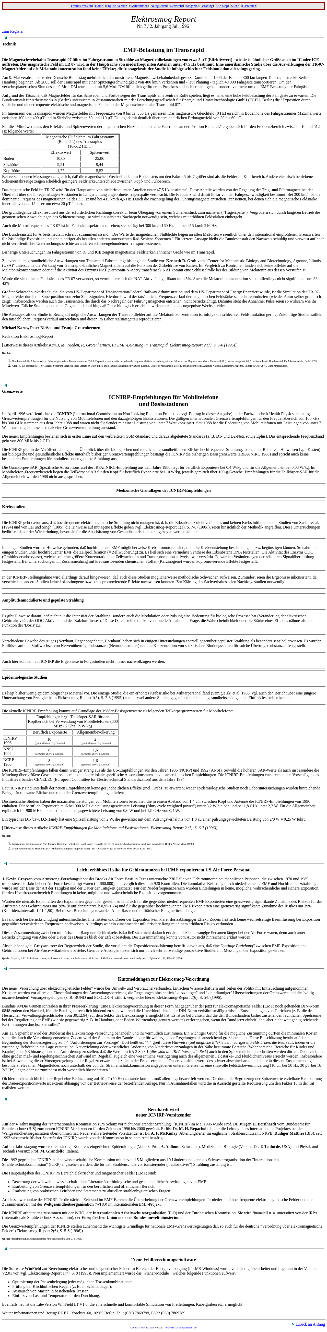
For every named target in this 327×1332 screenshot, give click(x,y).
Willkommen (139, 6)
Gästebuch (249, 6)
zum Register (13, 31)
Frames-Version (81, 6)
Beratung (207, 6)
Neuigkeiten (159, 6)
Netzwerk (176, 6)
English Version (116, 6)
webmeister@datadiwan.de (180, 1328)
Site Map (222, 6)
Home (99, 6)
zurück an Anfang (310, 1324)
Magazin (191, 6)
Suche (235, 6)
